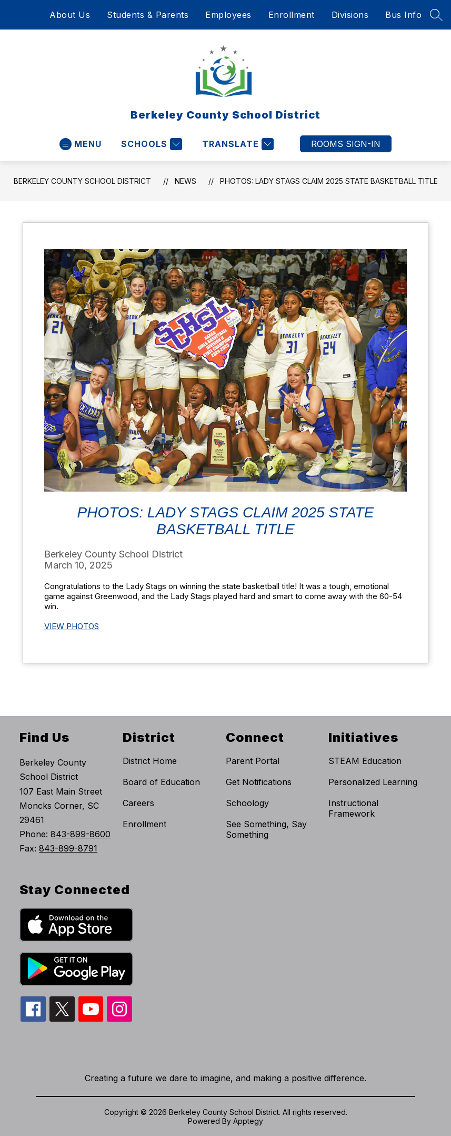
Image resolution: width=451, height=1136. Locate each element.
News (185, 181)
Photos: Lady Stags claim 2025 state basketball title (329, 181)
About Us (69, 14)
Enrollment (291, 14)
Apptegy (248, 1121)
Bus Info (403, 14)
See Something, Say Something (266, 829)
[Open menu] (80, 144)
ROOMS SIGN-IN (345, 144)
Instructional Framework (353, 808)
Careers (138, 803)
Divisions (350, 14)
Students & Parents (147, 14)
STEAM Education (365, 761)
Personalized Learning (372, 782)
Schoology (247, 803)
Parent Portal (252, 761)
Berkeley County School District (82, 181)
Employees (228, 14)
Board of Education (161, 782)
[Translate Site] (236, 144)
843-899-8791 (68, 848)
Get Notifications (259, 782)
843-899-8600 (81, 834)
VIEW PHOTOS (71, 626)
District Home (150, 761)
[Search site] (436, 14)
